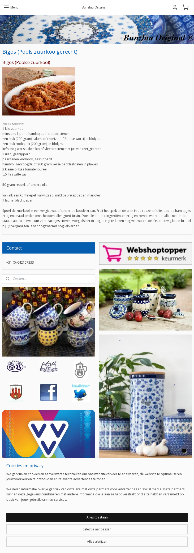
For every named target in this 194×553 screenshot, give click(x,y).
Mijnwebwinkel (156, 543)
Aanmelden (116, 520)
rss (90, 543)
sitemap (78, 543)
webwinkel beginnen (110, 543)
